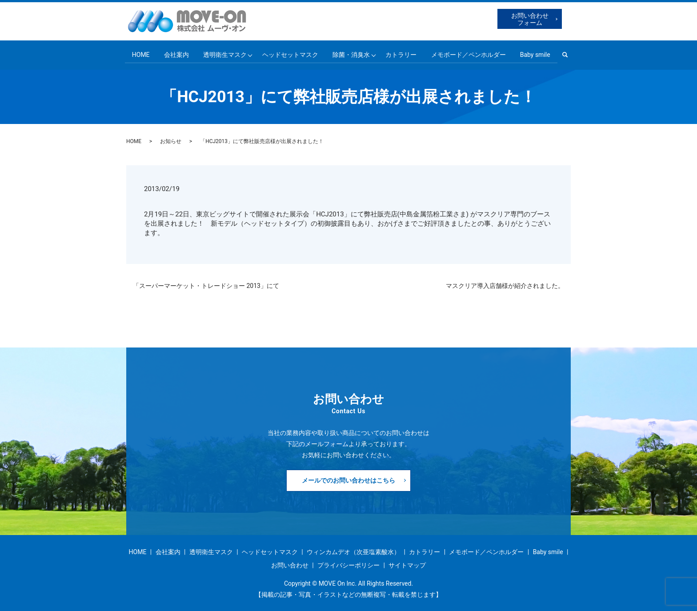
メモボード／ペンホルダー (470, 53)
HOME (138, 53)
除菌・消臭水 (351, 53)
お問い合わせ (289, 563)
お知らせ (170, 139)
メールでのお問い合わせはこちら (348, 478)
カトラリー (402, 53)
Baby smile (538, 53)
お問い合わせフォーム (530, 19)
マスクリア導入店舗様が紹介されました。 (505, 283)
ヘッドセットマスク (290, 53)
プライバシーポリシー (348, 563)
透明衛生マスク (223, 53)
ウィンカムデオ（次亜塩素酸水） (353, 550)
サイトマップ (407, 563)
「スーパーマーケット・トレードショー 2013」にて (206, 283)
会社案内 (174, 53)
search (571, 53)
